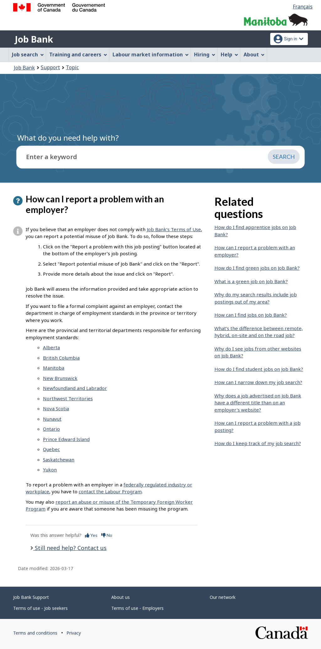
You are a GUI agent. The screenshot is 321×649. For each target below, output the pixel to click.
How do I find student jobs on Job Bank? (258, 369)
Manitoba (53, 368)
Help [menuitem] (229, 54)
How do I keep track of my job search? (257, 443)
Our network (222, 597)
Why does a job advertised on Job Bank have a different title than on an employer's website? (257, 402)
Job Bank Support (31, 597)
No (106, 535)
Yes (91, 535)
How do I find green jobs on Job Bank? (257, 268)
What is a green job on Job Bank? (251, 281)
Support (50, 67)
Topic (72, 67)
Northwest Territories (68, 398)
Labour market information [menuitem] (151, 54)
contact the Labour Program (110, 491)
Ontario (51, 429)
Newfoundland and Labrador (75, 388)
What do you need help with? (68, 137)
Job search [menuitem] (28, 54)
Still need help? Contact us (70, 548)
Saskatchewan (58, 459)
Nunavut (52, 419)
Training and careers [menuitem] (78, 54)
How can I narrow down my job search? (258, 382)
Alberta (51, 347)
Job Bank (34, 39)
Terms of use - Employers (137, 608)
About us (120, 597)
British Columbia (61, 358)
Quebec (51, 449)
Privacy (73, 633)
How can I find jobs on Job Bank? (250, 315)
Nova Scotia (56, 408)
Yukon (50, 469)
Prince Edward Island (66, 439)
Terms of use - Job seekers (40, 608)
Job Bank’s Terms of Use (174, 229)
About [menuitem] (254, 54)
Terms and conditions (35, 633)
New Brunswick (60, 378)
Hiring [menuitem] (204, 54)
